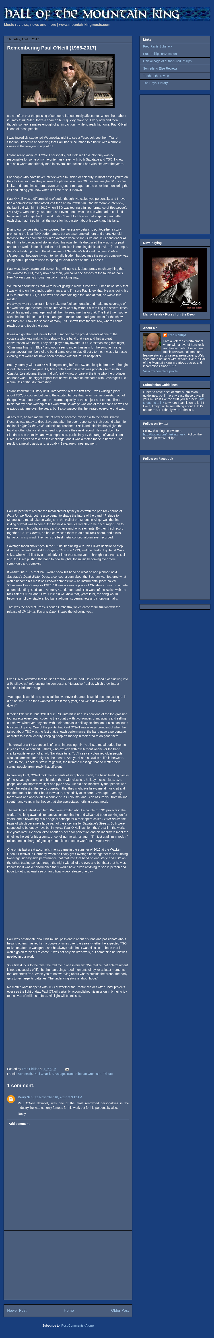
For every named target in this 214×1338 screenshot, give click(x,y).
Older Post (120, 1310)
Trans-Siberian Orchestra (83, 1074)
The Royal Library (155, 83)
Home (69, 1310)
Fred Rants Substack (157, 46)
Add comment (19, 1124)
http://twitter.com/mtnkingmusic (164, 434)
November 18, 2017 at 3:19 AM (60, 1097)
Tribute (108, 1074)
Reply (22, 1113)
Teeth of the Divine (156, 76)
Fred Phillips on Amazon (160, 54)
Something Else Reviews (160, 68)
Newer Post (17, 1310)
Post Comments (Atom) (77, 1325)
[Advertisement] (68, 1265)
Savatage (58, 1074)
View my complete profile (160, 371)
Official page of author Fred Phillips (167, 61)
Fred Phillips (177, 335)
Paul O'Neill (42, 1074)
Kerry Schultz (28, 1097)
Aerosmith (25, 1074)
